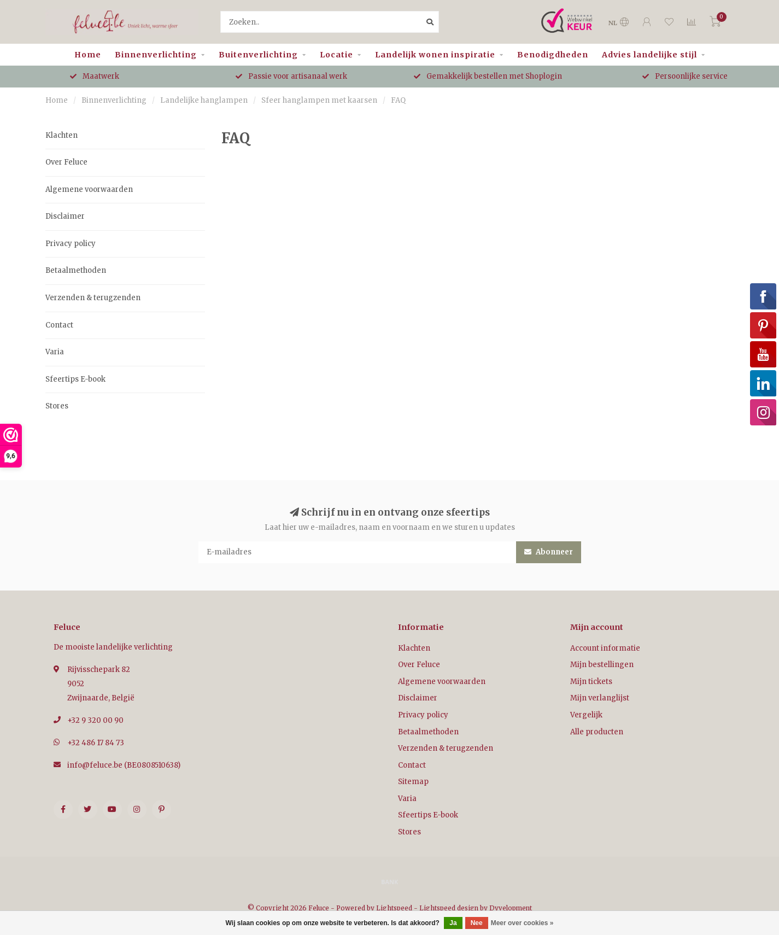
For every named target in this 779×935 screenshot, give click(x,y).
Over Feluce (66, 162)
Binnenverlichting (156, 55)
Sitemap (413, 781)
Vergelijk (586, 715)
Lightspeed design (448, 908)
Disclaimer (65, 216)
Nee (477, 923)
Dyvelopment (510, 908)
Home (87, 55)
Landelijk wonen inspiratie (435, 55)
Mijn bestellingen (602, 664)
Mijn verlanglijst (599, 698)
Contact (59, 325)
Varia (54, 352)
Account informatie (605, 648)
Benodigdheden (552, 55)
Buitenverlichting (258, 55)
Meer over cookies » (522, 923)
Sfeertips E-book (75, 379)
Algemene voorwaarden (89, 189)
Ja (452, 923)
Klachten (61, 135)
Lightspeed (394, 908)
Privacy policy (70, 243)
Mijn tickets (591, 681)
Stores (56, 406)
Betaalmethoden (75, 270)
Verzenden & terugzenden (92, 297)
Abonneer (548, 552)
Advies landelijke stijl (649, 55)
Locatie (336, 55)
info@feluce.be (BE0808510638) (123, 765)
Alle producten (596, 732)
